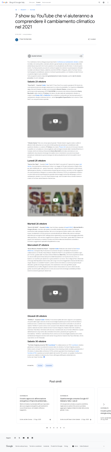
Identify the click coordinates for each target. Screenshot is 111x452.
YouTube (32, 9)
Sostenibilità (49, 365)
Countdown (74, 345)
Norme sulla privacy (22, 446)
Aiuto (75, 446)
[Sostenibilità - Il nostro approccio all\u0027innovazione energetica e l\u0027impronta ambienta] (35, 405)
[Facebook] (28, 438)
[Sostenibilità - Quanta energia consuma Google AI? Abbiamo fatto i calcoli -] (75, 405)
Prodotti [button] (38, 2)
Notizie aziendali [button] (46, 2)
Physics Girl (62, 147)
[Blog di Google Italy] (16, 10)
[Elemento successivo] (103, 404)
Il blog (66, 446)
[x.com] (19, 438)
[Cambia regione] (92, 446)
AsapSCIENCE (69, 227)
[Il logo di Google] (9, 446)
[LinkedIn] (32, 438)
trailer (47, 164)
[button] (92, 39)
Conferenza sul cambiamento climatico (68, 62)
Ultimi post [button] (32, 2)
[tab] (47, 427)
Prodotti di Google (56, 446)
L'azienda (46, 446)
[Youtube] (24, 438)
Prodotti (23, 9)
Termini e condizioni (35, 446)
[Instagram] (15, 438)
